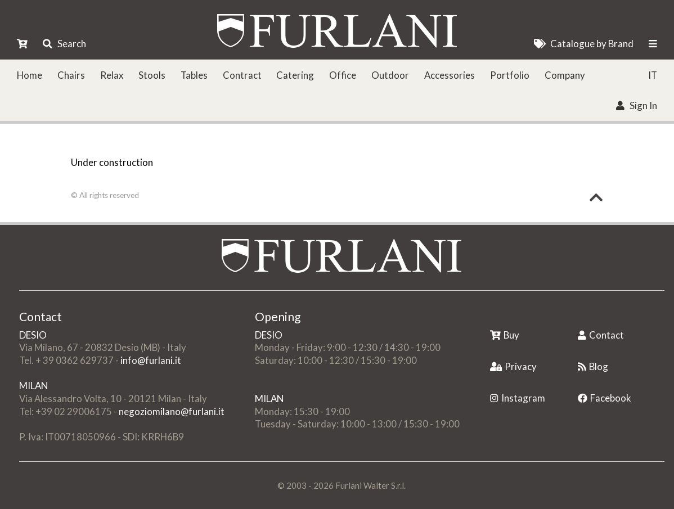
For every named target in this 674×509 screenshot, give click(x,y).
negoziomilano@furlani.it (171, 411)
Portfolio (509, 75)
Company (565, 75)
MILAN (33, 385)
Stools (151, 75)
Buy (504, 335)
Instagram (517, 398)
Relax (111, 75)
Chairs (71, 75)
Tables (194, 75)
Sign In (636, 105)
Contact (601, 335)
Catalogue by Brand (583, 43)
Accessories (449, 75)
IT (652, 75)
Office (342, 75)
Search (64, 43)
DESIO (33, 335)
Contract (242, 75)
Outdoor (390, 75)
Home (29, 75)
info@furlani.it (150, 360)
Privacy (513, 366)
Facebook (604, 398)
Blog (593, 366)
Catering (295, 75)
